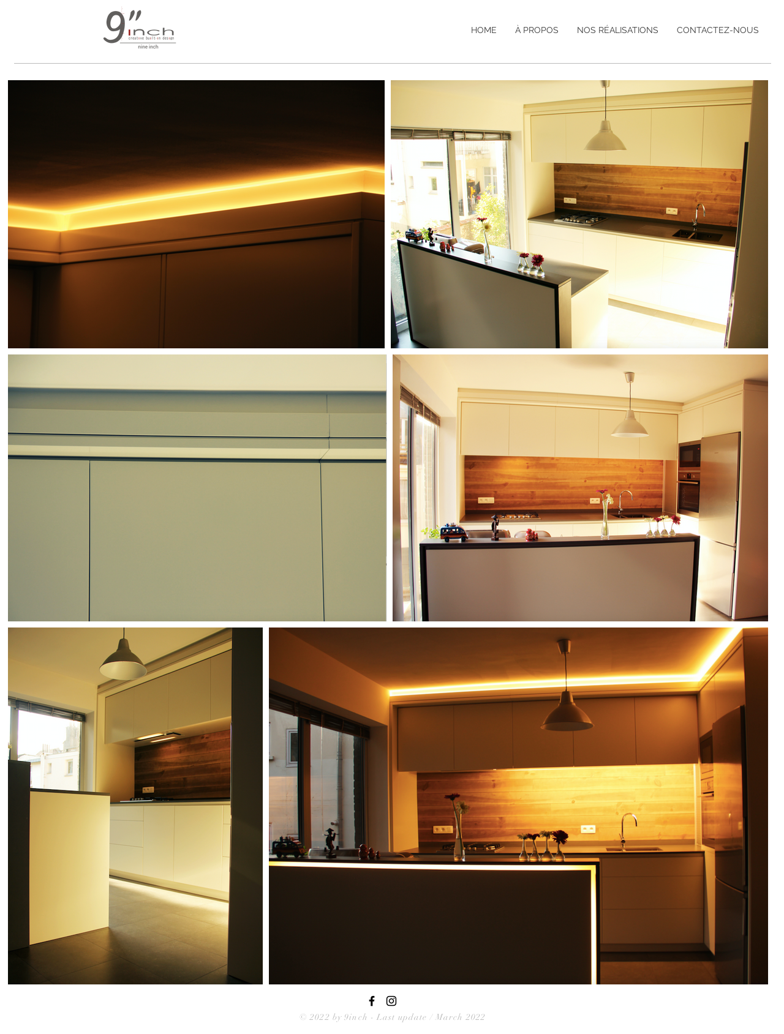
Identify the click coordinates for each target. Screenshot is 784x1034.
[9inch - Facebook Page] (372, 1001)
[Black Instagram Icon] (391, 1001)
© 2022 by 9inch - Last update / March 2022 (393, 1017)
